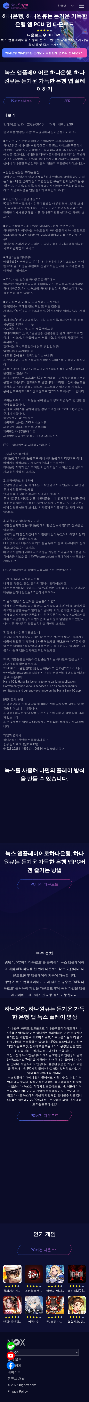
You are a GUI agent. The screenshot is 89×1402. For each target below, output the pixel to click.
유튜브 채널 (16, 1378)
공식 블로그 (16, 1359)
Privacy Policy (18, 1391)
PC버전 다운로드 (22, 100)
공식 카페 (15, 1365)
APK (67, 100)
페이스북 (14, 1372)
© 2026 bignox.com (22, 1385)
